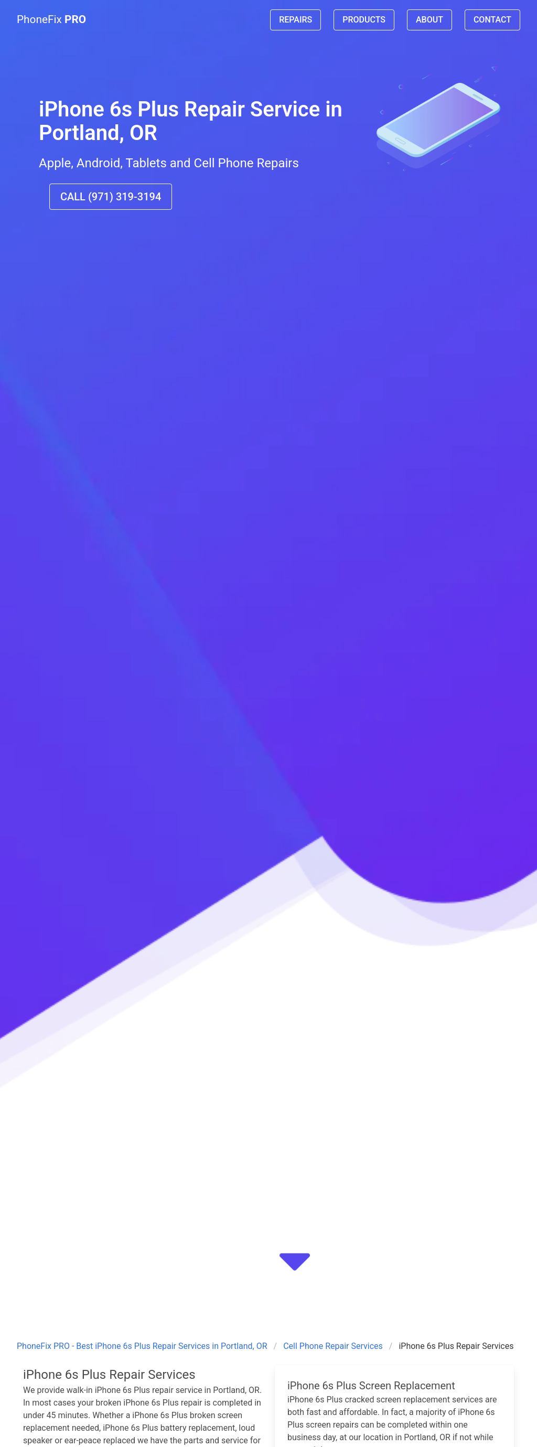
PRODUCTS (363, 20)
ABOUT (429, 20)
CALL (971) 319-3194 (110, 196)
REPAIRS (295, 20)
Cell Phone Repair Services (333, 1346)
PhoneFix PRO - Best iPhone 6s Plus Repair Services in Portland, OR (142, 1346)
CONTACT (492, 20)
